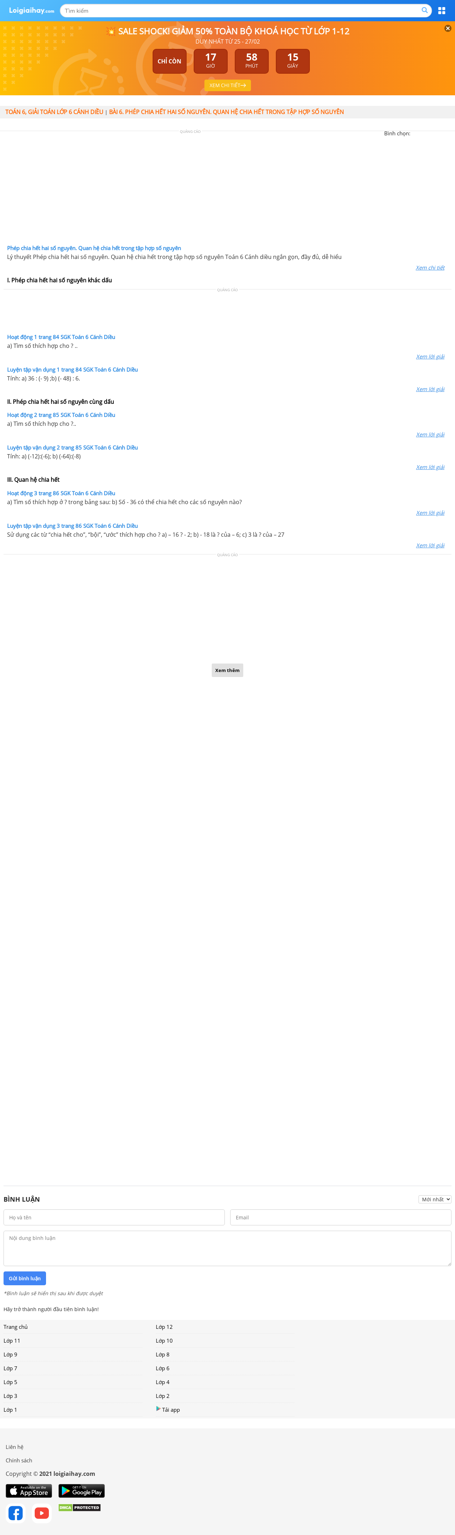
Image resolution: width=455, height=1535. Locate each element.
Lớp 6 (163, 1368)
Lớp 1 (10, 1409)
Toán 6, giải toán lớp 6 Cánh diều (54, 112)
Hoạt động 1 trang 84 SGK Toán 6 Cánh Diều (61, 336)
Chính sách (19, 1460)
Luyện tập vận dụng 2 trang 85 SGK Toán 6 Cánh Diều (72, 447)
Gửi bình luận (25, 1278)
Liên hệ (14, 1446)
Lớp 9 (10, 1354)
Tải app (168, 1409)
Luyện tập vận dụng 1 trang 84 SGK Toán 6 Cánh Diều (72, 369)
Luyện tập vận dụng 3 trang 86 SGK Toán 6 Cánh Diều (72, 525)
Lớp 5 (10, 1382)
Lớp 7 (10, 1368)
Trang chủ (16, 1326)
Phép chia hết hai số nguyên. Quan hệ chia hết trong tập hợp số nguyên (94, 248)
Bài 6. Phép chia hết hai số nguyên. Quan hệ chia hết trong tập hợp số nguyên (226, 112)
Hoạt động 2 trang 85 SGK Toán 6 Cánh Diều (61, 414)
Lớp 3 (10, 1395)
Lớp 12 (164, 1326)
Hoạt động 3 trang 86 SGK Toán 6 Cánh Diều (61, 493)
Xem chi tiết (430, 267)
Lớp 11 (12, 1340)
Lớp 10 (164, 1340)
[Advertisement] (227, 189)
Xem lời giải (430, 356)
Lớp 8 (163, 1354)
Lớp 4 (163, 1382)
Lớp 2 (163, 1395)
